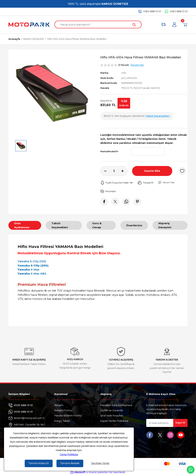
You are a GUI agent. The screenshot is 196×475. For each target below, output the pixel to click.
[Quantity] (113, 171)
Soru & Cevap (97, 225)
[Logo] (29, 24)
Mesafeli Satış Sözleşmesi (116, 405)
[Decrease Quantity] (103, 171)
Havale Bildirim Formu (68, 415)
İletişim (58, 405)
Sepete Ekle (152, 171)
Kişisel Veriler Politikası (114, 420)
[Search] (98, 24)
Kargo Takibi (62, 420)
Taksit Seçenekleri (59, 225)
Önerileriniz (134, 225)
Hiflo (124, 72)
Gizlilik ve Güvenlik (111, 410)
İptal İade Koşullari (111, 415)
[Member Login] (174, 24)
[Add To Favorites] (182, 171)
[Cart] (185, 24)
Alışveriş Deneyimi (164, 225)
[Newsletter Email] (167, 423)
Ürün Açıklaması (21, 225)
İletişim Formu (63, 410)
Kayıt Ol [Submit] (180, 422)
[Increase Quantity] (124, 171)
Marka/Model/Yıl (109, 151)
